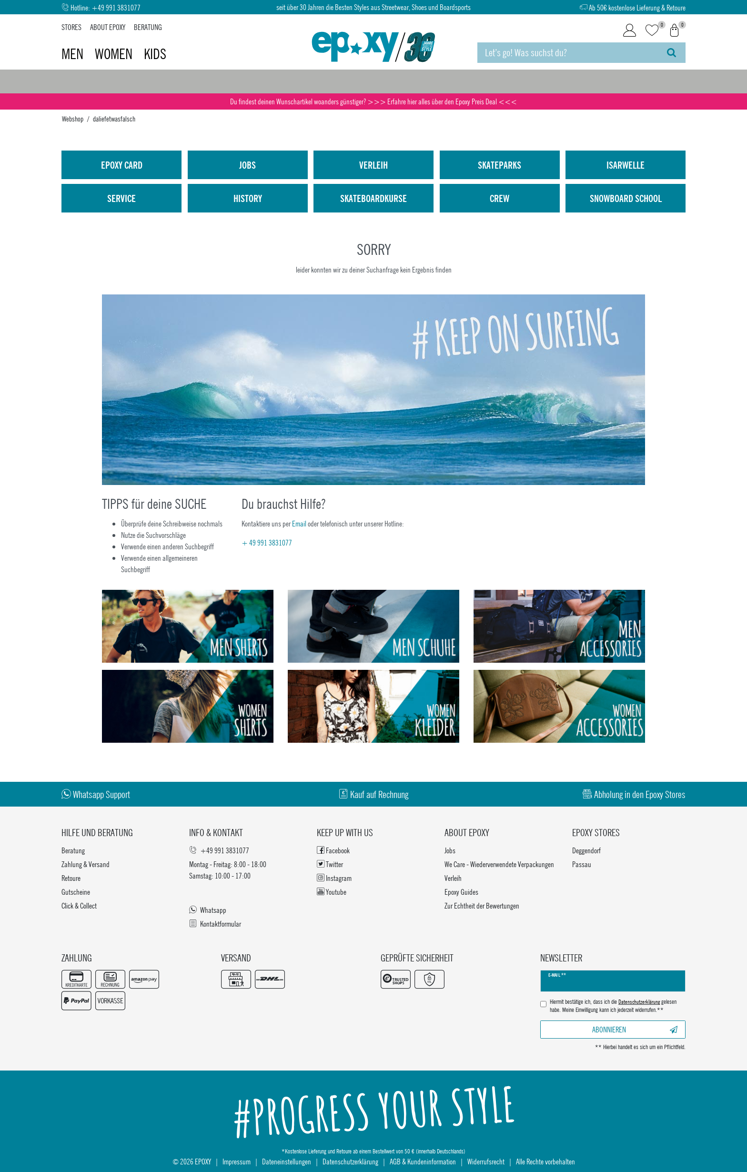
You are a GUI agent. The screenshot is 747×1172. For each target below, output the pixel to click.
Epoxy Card (121, 165)
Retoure (71, 878)
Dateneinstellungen (286, 1161)
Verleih (373, 165)
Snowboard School (626, 198)
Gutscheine (75, 892)
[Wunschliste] (652, 30)
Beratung (148, 27)
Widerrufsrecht (486, 1161)
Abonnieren (634, 1029)
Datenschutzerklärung (350, 1161)
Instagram (334, 878)
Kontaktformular (215, 924)
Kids (155, 53)
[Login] (629, 30)
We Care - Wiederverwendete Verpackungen (499, 864)
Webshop (72, 118)
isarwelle (625, 165)
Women (115, 53)
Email (299, 523)
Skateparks (499, 165)
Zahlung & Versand (85, 864)
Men (73, 53)
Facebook (333, 850)
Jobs (247, 165)
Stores (71, 27)
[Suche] (671, 52)
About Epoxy (107, 27)
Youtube (331, 892)
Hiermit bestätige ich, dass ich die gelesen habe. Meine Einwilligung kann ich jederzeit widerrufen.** (613, 1006)
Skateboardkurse (373, 198)
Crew (499, 198)
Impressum (236, 1161)
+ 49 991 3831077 (267, 542)
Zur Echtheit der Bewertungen (481, 905)
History (247, 198)
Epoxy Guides (461, 892)
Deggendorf (586, 850)
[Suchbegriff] (567, 52)
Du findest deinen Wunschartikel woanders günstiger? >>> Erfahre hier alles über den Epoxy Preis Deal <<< (373, 101)
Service (121, 198)
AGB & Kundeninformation (423, 1161)
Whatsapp (207, 910)
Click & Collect (79, 905)
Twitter (330, 864)
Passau (581, 864)
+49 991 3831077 (116, 7)
